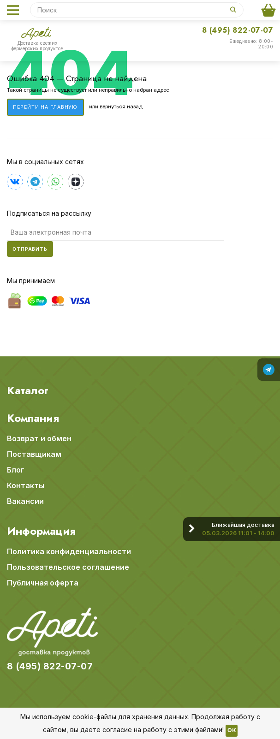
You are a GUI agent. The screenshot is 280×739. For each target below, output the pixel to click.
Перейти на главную (45, 107)
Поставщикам (34, 454)
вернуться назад (121, 107)
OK (231, 730)
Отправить (30, 249)
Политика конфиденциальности (69, 551)
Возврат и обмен (39, 438)
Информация (41, 531)
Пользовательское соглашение (68, 567)
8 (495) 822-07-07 (237, 30)
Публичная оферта (42, 582)
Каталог (27, 390)
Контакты (25, 485)
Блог (15, 469)
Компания (33, 418)
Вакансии (25, 501)
